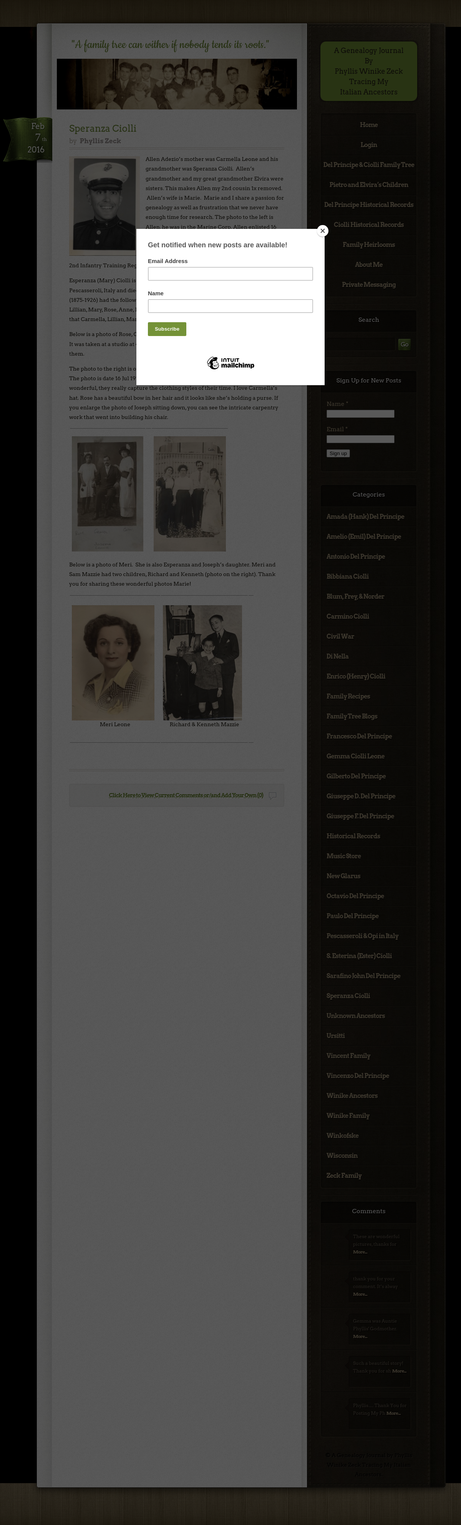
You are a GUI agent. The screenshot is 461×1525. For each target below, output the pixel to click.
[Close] (322, 231)
